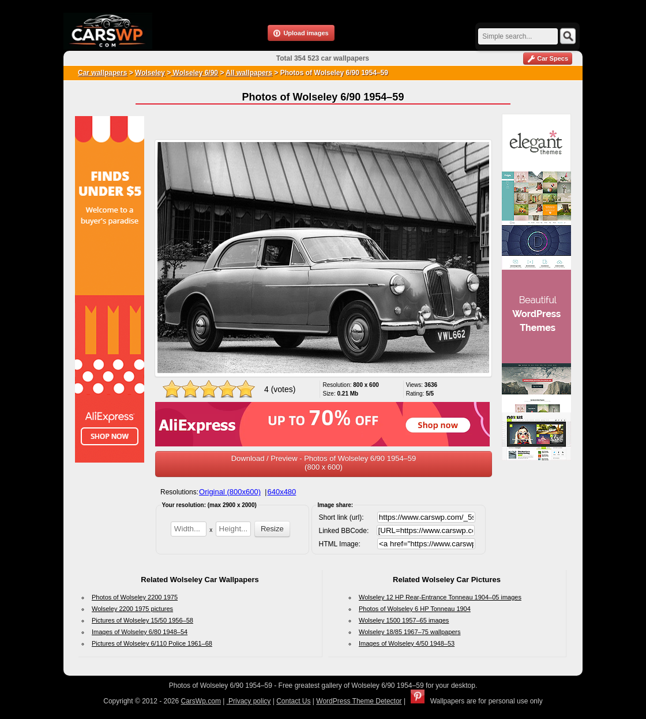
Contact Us (293, 701)
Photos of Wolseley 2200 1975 (135, 597)
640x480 (281, 491)
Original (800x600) (230, 491)
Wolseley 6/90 (194, 73)
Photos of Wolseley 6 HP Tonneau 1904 (415, 608)
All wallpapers (249, 73)
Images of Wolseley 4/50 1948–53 (407, 643)
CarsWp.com (201, 701)
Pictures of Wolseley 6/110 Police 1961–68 (152, 643)
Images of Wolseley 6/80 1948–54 (139, 631)
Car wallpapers (102, 73)
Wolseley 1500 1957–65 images (404, 620)
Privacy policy (249, 701)
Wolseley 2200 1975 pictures (132, 608)
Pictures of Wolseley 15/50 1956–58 (142, 620)
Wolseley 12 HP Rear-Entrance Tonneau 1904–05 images (440, 597)
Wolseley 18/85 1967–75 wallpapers (410, 631)
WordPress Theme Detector (358, 701)
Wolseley (150, 73)
